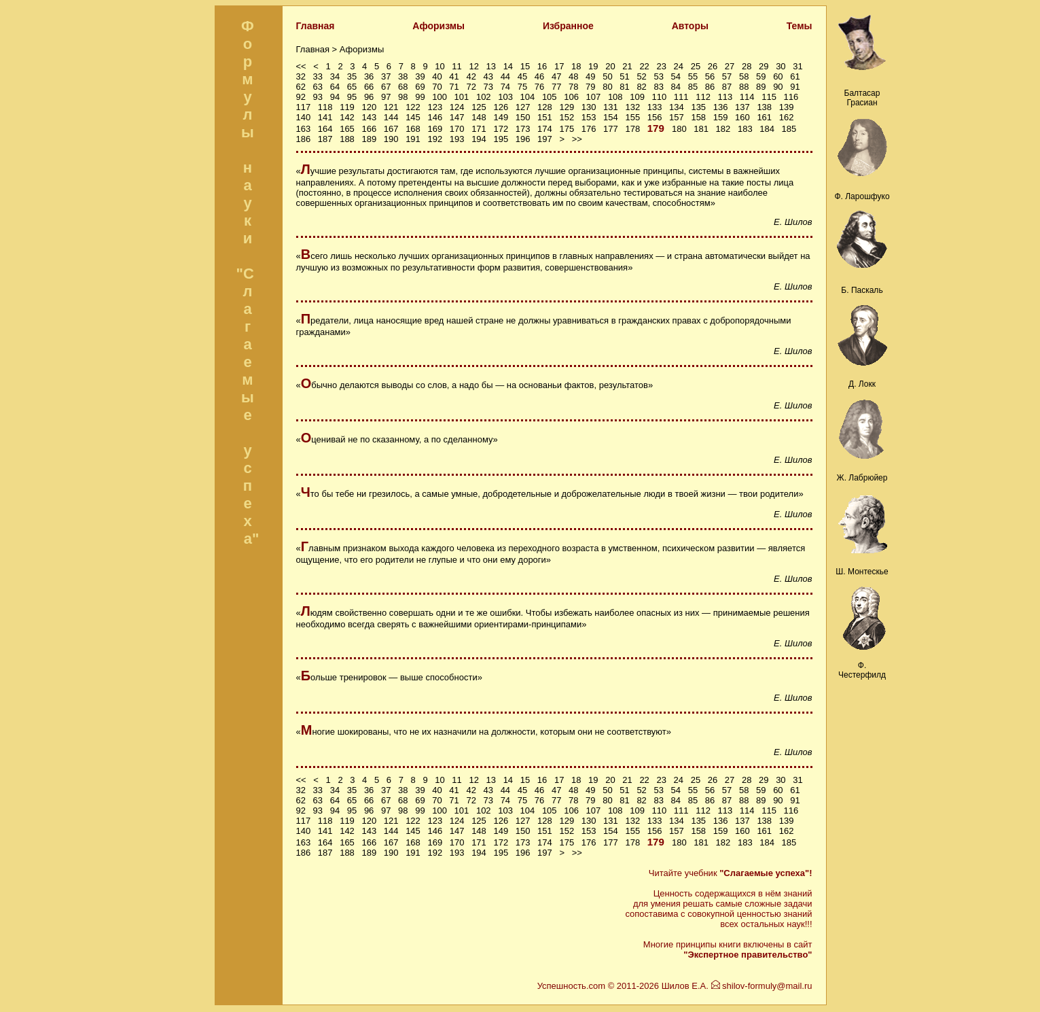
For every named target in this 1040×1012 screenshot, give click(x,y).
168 (413, 129)
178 (632, 129)
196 (523, 139)
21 (627, 66)
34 (335, 76)
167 (391, 129)
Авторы (690, 25)
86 (710, 87)
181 (701, 129)
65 (352, 87)
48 (573, 76)
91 (795, 87)
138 (764, 107)
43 (488, 76)
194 (478, 139)
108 (615, 97)
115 (768, 97)
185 (789, 129)
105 (549, 97)
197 (544, 139)
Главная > (318, 49)
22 (644, 66)
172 (500, 129)
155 (632, 117)
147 (457, 117)
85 (693, 87)
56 (710, 76)
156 (654, 117)
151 (544, 117)
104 (527, 97)
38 (403, 76)
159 (720, 117)
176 (588, 129)
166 (368, 129)
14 (508, 66)
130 (588, 107)
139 (786, 107)
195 (500, 139)
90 (778, 87)
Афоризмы (438, 25)
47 (556, 76)
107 (593, 97)
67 (386, 87)
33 (318, 76)
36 (369, 76)
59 (761, 76)
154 (610, 117)
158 (698, 117)
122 (413, 107)
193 (457, 139)
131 (610, 107)
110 (659, 97)
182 (723, 129)
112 (703, 97)
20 (610, 66)
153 (588, 117)
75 (522, 87)
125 (478, 107)
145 (413, 117)
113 (725, 97)
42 (471, 76)
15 (525, 66)
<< (301, 66)
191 (413, 139)
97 (386, 97)
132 (632, 107)
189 (368, 139)
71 (454, 87)
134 (676, 107)
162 (786, 117)
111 (681, 97)
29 (763, 66)
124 (457, 107)
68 (403, 87)
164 (325, 129)
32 (301, 76)
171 (478, 129)
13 (491, 66)
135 (698, 107)
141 (325, 117)
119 (347, 107)
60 (778, 76)
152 (566, 117)
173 (523, 129)
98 (403, 97)
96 (369, 97)
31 (797, 66)
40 (437, 76)
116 (791, 97)
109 (637, 97)
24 (678, 66)
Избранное (568, 25)
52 (641, 76)
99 (420, 97)
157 (676, 117)
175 (566, 129)
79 (590, 87)
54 (676, 76)
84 (676, 87)
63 (318, 87)
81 (624, 87)
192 (434, 139)
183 (745, 129)
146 (434, 117)
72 (471, 87)
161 (764, 117)
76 (539, 87)
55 (693, 76)
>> (577, 139)
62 (301, 87)
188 (347, 139)
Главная (315, 25)
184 (766, 129)
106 (571, 97)
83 (658, 87)
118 (325, 107)
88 (744, 87)
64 (335, 87)
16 (542, 66)
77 (556, 87)
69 (420, 87)
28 (746, 66)
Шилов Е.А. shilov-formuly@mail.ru (737, 986)
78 (573, 87)
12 (473, 66)
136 (720, 107)
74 (505, 87)
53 (658, 76)
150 (523, 117)
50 (607, 76)
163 (303, 129)
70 (437, 87)
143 (368, 117)
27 (729, 66)
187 (325, 139)
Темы (799, 25)
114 (747, 97)
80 (607, 87)
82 (641, 87)
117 (303, 107)
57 (727, 76)
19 (593, 66)
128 (544, 107)
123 (434, 107)
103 (505, 97)
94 (335, 97)
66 (369, 87)
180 (679, 129)
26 (712, 66)
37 (386, 76)
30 (780, 66)
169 (434, 129)
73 (488, 87)
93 (318, 97)
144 (391, 117)
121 (391, 107)
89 (761, 87)
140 (303, 117)
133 (654, 107)
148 (478, 117)
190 (391, 139)
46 (539, 76)
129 (566, 107)
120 (368, 107)
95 (352, 97)
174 (544, 129)
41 (454, 76)
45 (522, 76)
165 (347, 129)
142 (347, 117)
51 (624, 76)
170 (457, 129)
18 (576, 66)
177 (610, 129)
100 (439, 97)
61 (795, 76)
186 (303, 139)
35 (352, 76)
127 (523, 107)
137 (742, 107)
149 (500, 117)
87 (727, 87)
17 (559, 66)
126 (500, 107)
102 (483, 97)
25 (695, 66)
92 (301, 97)
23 (661, 66)
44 (505, 76)
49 (590, 76)
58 (744, 76)
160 (742, 117)
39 (420, 76)
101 (461, 97)
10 (439, 66)
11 (456, 66)
